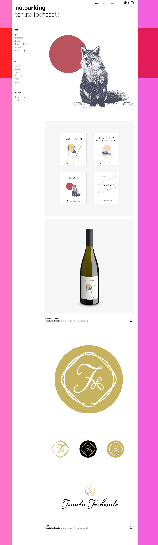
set (16, 61)
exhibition (19, 47)
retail (17, 82)
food (17, 79)
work (96, 3)
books (17, 41)
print (17, 34)
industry (18, 75)
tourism (18, 66)
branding (19, 38)
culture (18, 72)
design (18, 69)
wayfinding (20, 50)
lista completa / (21, 97)
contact (114, 3)
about (105, 3)
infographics (20, 44)
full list (18, 100)
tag (16, 30)
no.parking (30, 7)
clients (18, 92)
